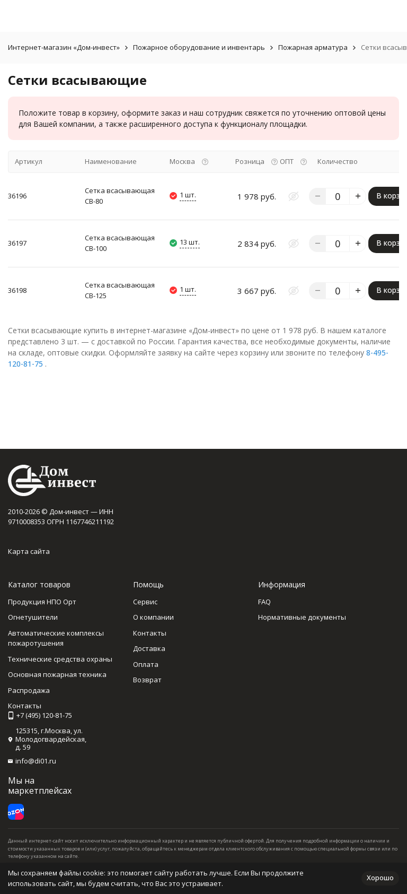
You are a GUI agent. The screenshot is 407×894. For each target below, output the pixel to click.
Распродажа (29, 690)
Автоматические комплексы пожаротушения (56, 638)
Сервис (145, 601)
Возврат (147, 679)
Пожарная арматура (313, 47)
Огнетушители (33, 617)
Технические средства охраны (60, 659)
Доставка (149, 648)
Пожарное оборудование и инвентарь (199, 47)
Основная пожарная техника (57, 674)
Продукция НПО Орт (42, 601)
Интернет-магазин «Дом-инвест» (64, 47)
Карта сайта (29, 551)
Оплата (145, 664)
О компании (153, 617)
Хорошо (380, 877)
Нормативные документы (302, 617)
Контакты (149, 633)
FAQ (264, 601)
